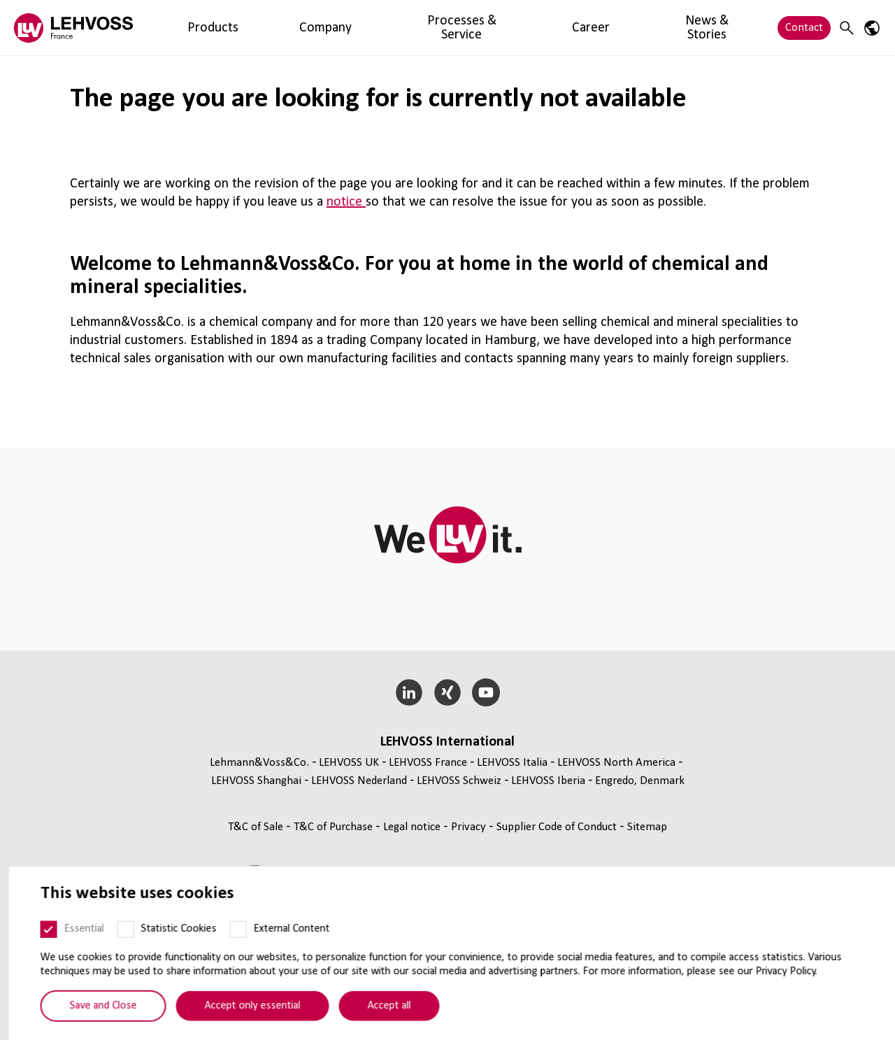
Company (245, 28)
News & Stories (479, 28)
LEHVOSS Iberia (548, 781)
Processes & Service (332, 28)
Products (186, 28)
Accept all (381, 1024)
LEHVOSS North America (616, 763)
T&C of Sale (257, 827)
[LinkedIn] (409, 692)
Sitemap (647, 827)
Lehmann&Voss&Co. (259, 763)
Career (411, 28)
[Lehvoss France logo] (73, 27)
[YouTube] (485, 692)
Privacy (470, 827)
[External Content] (230, 947)
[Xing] (448, 692)
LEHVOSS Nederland (359, 781)
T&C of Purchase (334, 827)
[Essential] (40, 947)
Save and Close (95, 1024)
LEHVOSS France (428, 763)
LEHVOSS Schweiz (459, 781)
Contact (804, 28)
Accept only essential (244, 1024)
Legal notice (413, 827)
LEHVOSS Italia (512, 763)
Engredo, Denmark (640, 781)
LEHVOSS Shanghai (256, 781)
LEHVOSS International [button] (447, 742)
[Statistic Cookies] (117, 947)
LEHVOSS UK (349, 763)
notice (346, 202)
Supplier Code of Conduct (558, 827)
